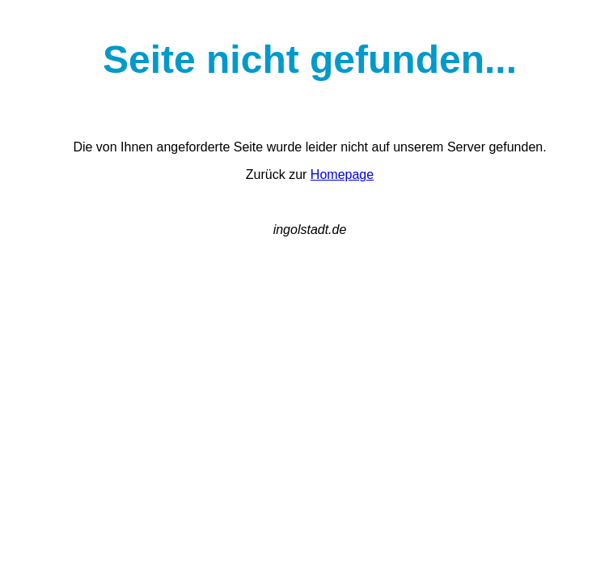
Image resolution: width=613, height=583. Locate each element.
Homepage (342, 174)
